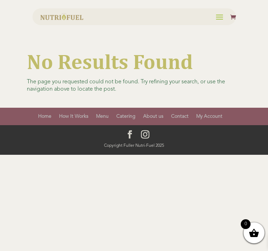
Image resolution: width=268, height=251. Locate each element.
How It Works (73, 116)
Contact (179, 116)
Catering (125, 116)
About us (153, 116)
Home (44, 116)
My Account (209, 116)
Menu (102, 116)
